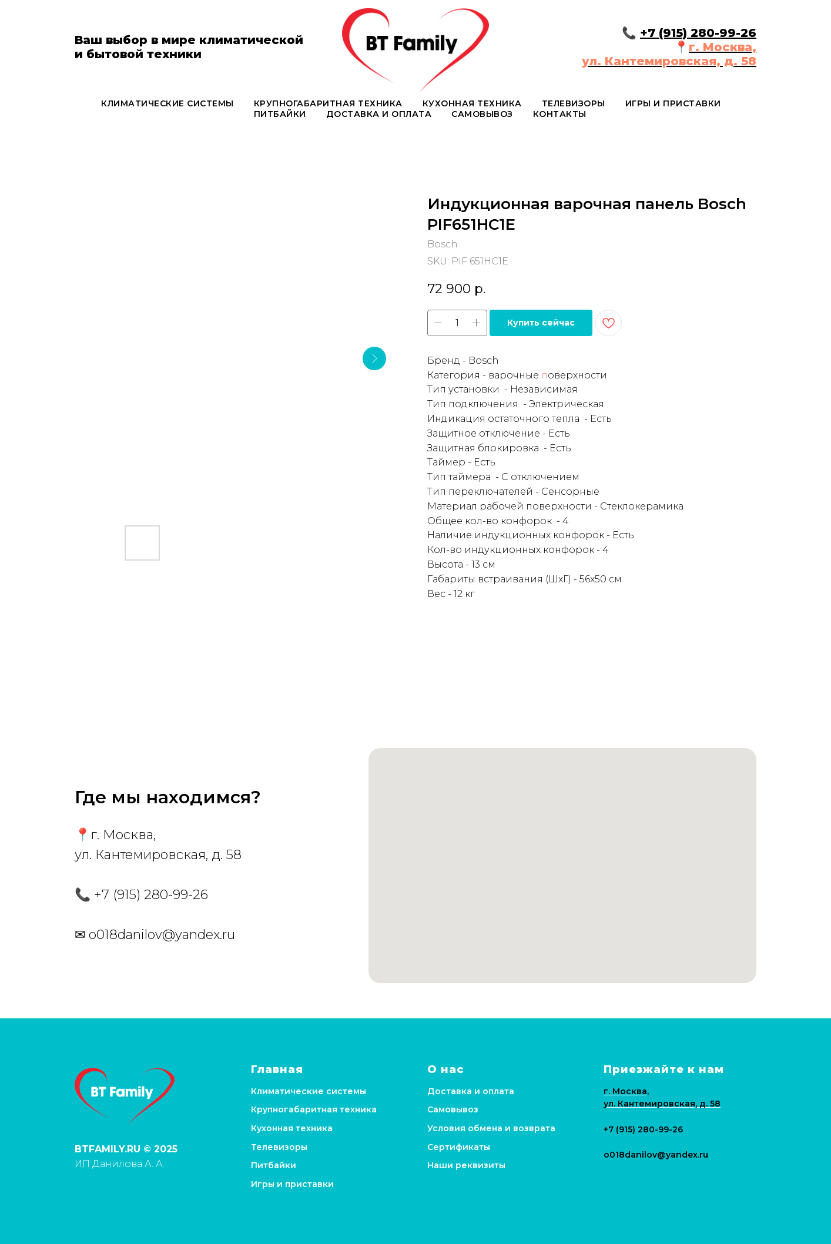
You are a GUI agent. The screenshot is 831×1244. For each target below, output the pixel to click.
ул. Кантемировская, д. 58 (669, 61)
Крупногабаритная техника (328, 103)
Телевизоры (573, 103)
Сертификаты (458, 1147)
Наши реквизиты (466, 1165)
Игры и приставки (673, 103)
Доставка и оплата (379, 114)
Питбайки (280, 114)
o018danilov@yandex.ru (162, 935)
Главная (277, 1069)
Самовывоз (482, 114)
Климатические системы (167, 103)
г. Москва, (722, 47)
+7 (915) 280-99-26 (698, 33)
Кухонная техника (472, 103)
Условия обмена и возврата (491, 1128)
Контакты (560, 114)
